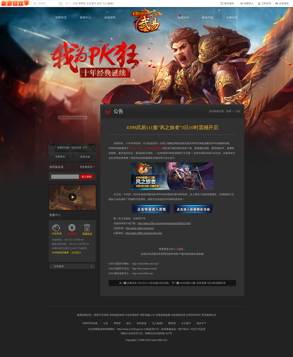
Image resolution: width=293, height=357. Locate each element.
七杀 (75, 3)
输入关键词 (39, 3)
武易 (146, 20)
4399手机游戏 (90, 323)
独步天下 (201, 323)
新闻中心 (85, 19)
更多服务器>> (87, 166)
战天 (99, 3)
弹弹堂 (82, 3)
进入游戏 (86, 176)
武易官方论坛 (121, 268)
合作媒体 (59, 266)
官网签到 (60, 156)
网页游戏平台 (121, 273)
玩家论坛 (232, 19)
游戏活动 (183, 19)
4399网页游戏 (15, 3)
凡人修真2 (108, 3)
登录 (84, 147)
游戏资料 (110, 19)
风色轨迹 (141, 323)
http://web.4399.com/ (142, 273)
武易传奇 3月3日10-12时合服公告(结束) (148, 283)
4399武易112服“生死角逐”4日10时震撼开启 (203, 283)
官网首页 (61, 19)
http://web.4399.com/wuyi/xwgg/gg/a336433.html (164, 223)
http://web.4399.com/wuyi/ (140, 228)
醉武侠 (172, 323)
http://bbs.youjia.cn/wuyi (144, 268)
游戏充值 (207, 19)
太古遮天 (91, 3)
